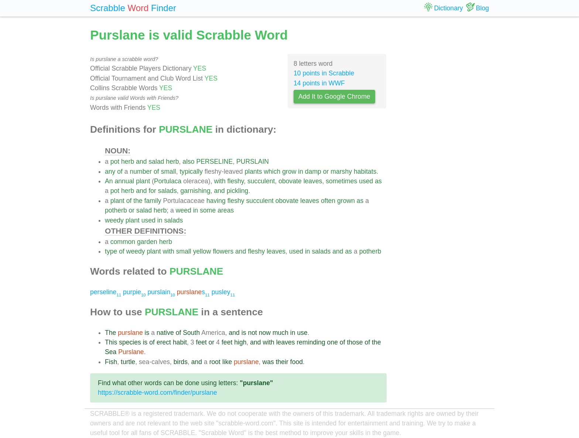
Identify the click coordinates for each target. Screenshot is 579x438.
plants (253, 171)
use (302, 332)
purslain (161, 292)
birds (181, 362)
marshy (341, 171)
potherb (116, 210)
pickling (238, 190)
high (240, 342)
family (152, 200)
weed (183, 210)
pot (114, 161)
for (152, 190)
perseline (105, 292)
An (109, 181)
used (366, 181)
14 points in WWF (319, 83)
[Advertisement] (443, 137)
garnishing (195, 190)
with (219, 181)
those (355, 342)
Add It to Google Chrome (334, 96)
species (130, 342)
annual (124, 181)
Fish (111, 362)
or (326, 171)
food (296, 362)
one (332, 342)
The (110, 332)
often (328, 200)
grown (346, 200)
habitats (365, 171)
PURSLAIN (252, 161)
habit (180, 342)
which (272, 171)
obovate (290, 181)
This (111, 342)
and (141, 161)
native (165, 332)
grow (289, 171)
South (191, 332)
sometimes (341, 181)
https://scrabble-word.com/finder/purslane (157, 392)
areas (225, 210)
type (111, 251)
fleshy (235, 181)
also (188, 161)
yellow (202, 251)
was (268, 362)
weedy (114, 220)
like (227, 362)
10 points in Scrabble (324, 73)
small (168, 171)
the (137, 200)
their (282, 362)
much (280, 332)
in (300, 171)
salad (156, 161)
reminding (311, 342)
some (208, 210)
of (120, 171)
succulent (261, 181)
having (216, 200)
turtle (128, 362)
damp (313, 171)
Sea (110, 352)
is (147, 332)
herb (127, 161)
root (214, 362)
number (141, 171)
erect (164, 342)
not (252, 332)
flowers (223, 251)
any (110, 171)
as (378, 181)
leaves (313, 181)
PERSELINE (214, 161)
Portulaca (167, 181)
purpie (134, 292)
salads (167, 190)
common (122, 241)
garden (147, 241)
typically (191, 171)
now (265, 332)
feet (201, 342)
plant (143, 181)
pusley (223, 292)
